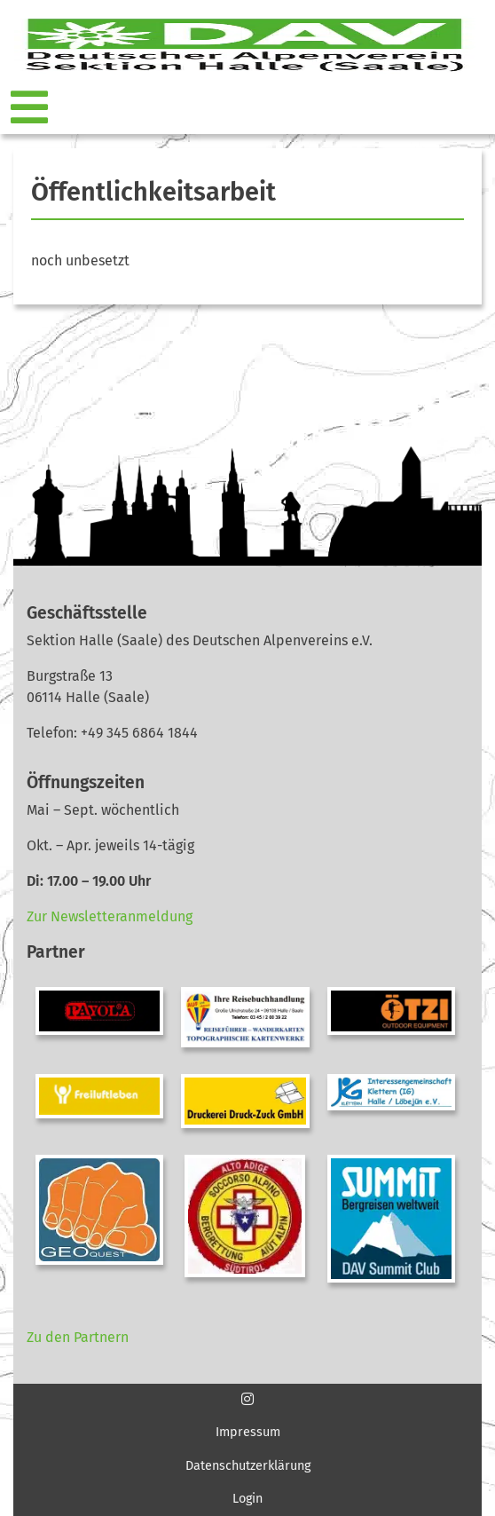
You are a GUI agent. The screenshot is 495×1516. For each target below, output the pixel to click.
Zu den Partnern (78, 1337)
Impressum (248, 1432)
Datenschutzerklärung (247, 1465)
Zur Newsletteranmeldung (109, 916)
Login (247, 1498)
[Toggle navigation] (31, 108)
